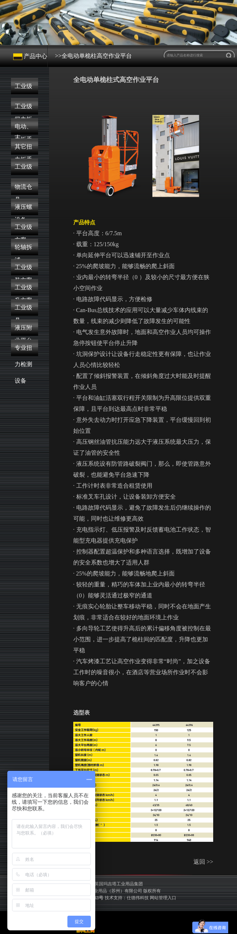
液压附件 (23, 330)
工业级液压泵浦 (23, 229)
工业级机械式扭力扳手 (23, 88)
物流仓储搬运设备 (23, 189)
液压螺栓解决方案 (23, 209)
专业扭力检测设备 (23, 350)
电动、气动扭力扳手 (23, 129)
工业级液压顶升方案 (23, 269)
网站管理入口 (163, 897)
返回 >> (203, 862)
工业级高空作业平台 (23, 310)
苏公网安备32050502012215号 (104, 897)
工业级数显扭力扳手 (23, 109)
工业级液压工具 (23, 290)
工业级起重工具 (23, 169)
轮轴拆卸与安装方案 (23, 249)
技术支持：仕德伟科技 (127, 897)
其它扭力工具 (23, 149)
